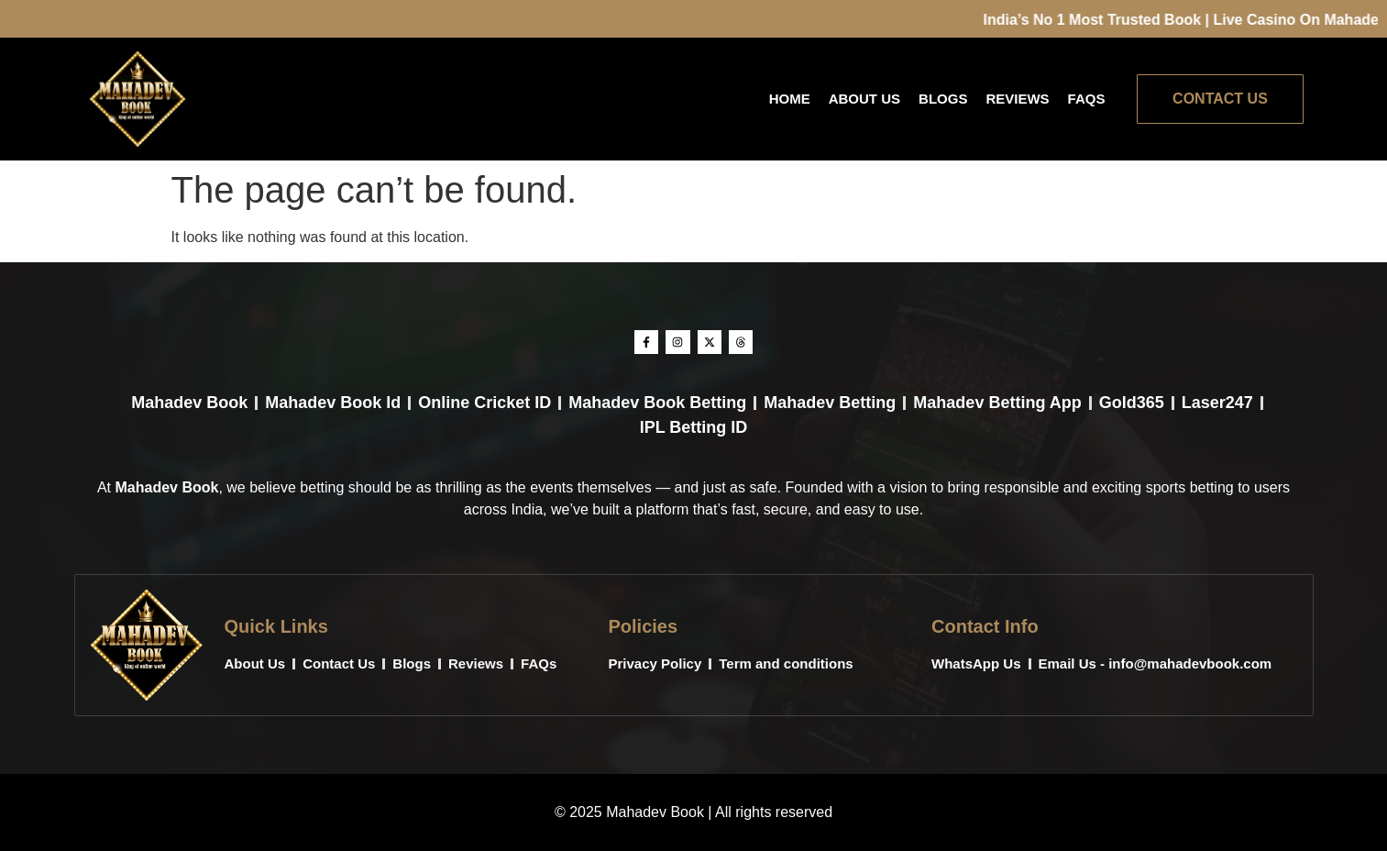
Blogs (943, 98)
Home (789, 98)
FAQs (1087, 98)
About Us (864, 98)
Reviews (1017, 98)
